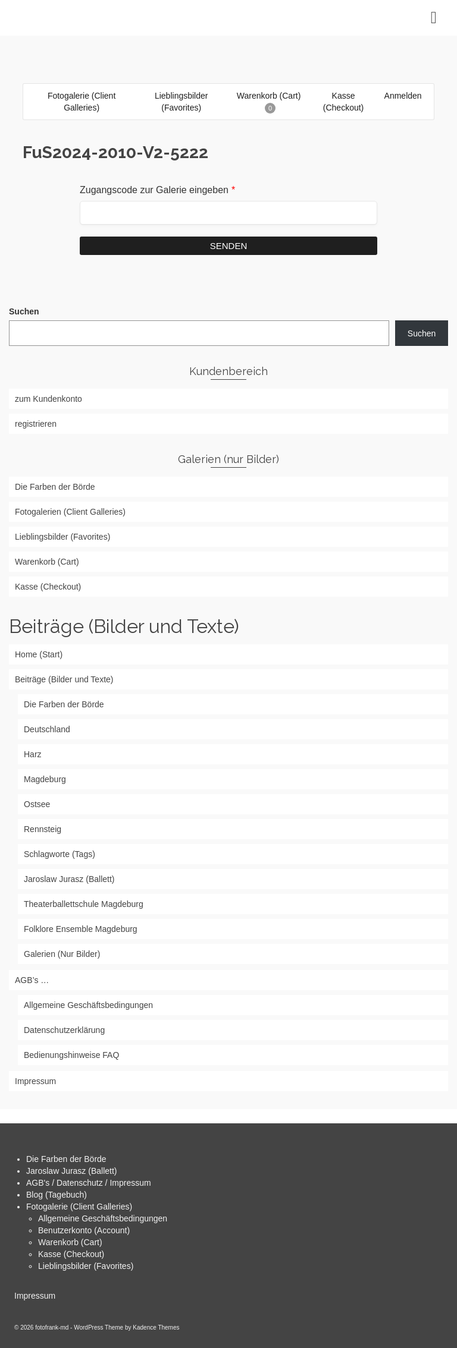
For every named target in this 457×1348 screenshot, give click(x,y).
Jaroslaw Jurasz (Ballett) (71, 1171)
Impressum (34, 1295)
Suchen (24, 311)
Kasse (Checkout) (71, 1254)
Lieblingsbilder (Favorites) (85, 1266)
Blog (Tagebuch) (56, 1194)
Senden (229, 246)
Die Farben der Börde (66, 1159)
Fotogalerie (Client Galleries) (79, 1206)
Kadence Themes (156, 1327)
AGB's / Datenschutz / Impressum (88, 1183)
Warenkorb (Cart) (70, 1242)
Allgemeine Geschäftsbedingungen (102, 1218)
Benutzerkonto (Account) (84, 1230)
